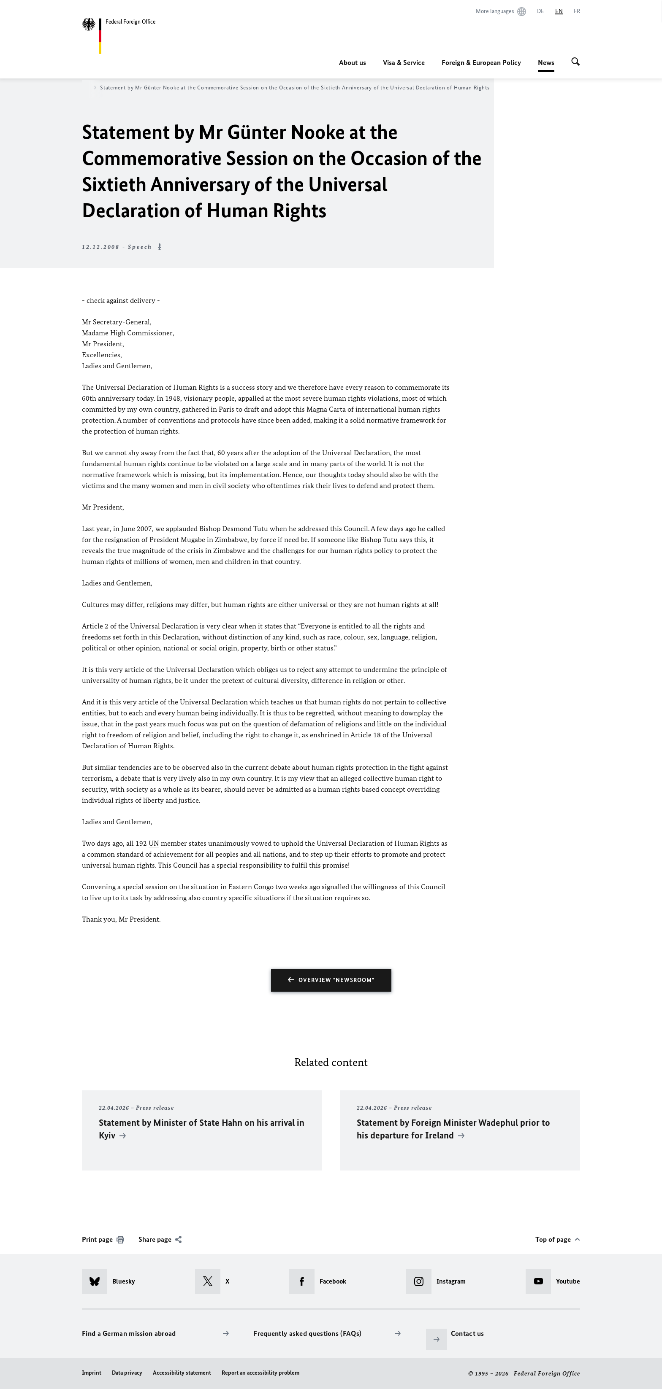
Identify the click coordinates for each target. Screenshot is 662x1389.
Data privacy (127, 1372)
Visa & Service (404, 62)
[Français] (577, 11)
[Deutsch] (540, 11)
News (546, 62)
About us (352, 62)
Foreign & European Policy (481, 62)
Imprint (91, 1372)
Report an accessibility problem (260, 1372)
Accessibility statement (182, 1372)
